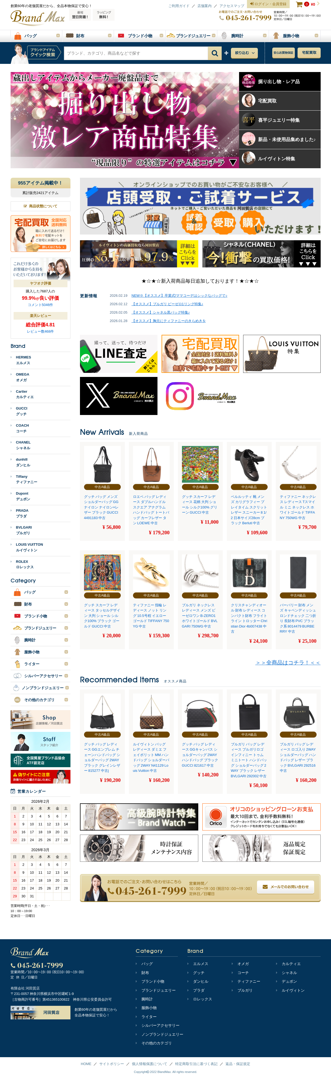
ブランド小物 (150, 981)
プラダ (196, 990)
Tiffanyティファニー (24, 479)
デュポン (286, 981)
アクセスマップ (231, 6)
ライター (146, 1017)
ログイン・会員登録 (268, 4)
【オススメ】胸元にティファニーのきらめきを (169, 321)
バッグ (144, 964)
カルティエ (288, 964)
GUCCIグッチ (19, 411)
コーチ (240, 973)
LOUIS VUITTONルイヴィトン (27, 547)
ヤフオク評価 (40, 283)
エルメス (197, 964)
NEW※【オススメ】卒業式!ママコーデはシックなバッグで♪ (179, 295)
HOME (86, 1064)
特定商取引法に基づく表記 (196, 1064)
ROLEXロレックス (22, 564)
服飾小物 (146, 1008)
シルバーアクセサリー (158, 1025)
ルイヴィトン (290, 990)
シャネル (286, 973)
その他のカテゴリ (154, 1043)
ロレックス (199, 999)
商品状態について (40, 206)
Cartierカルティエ (22, 394)
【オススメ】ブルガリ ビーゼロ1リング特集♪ (167, 304)
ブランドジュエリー (156, 990)
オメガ (240, 964)
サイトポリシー (111, 1064)
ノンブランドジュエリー (159, 1034)
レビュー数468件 (40, 331)
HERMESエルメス (21, 360)
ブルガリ (242, 990)
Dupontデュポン (20, 496)
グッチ (196, 973)
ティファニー (246, 981)
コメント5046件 (40, 305)
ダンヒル (197, 981)
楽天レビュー (40, 315)
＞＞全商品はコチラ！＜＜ (288, 662)
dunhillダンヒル (20, 462)
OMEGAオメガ (20, 377)
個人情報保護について (149, 1064)
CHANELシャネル (21, 445)
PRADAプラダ (20, 513)
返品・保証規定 (237, 1064)
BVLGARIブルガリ (21, 530)
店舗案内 (204, 6)
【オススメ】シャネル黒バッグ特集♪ (161, 312)
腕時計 (144, 999)
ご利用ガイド (179, 6)
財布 (142, 973)
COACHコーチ (20, 428)
